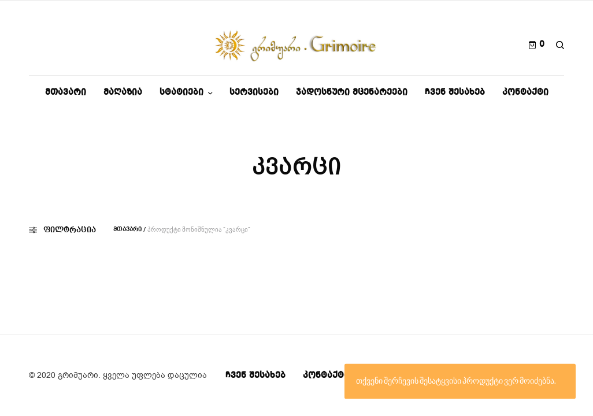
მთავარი (127, 229)
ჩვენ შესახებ (255, 375)
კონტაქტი (326, 375)
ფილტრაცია (62, 230)
